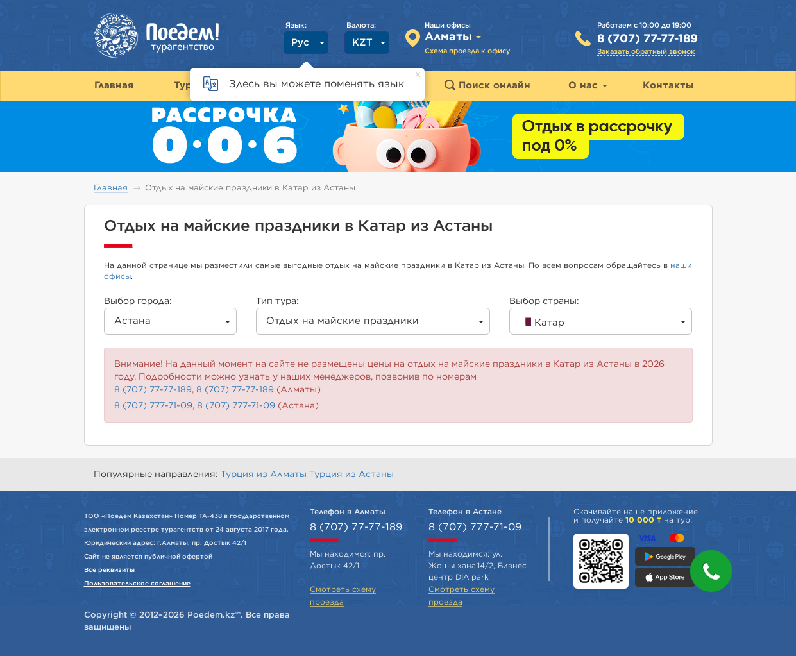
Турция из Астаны (351, 474)
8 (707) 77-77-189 (647, 39)
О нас (587, 85)
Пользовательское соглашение (137, 583)
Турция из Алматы (265, 474)
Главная (111, 188)
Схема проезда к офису (468, 51)
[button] (711, 571)
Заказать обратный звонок (646, 51)
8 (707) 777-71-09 (153, 405)
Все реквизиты (109, 570)
